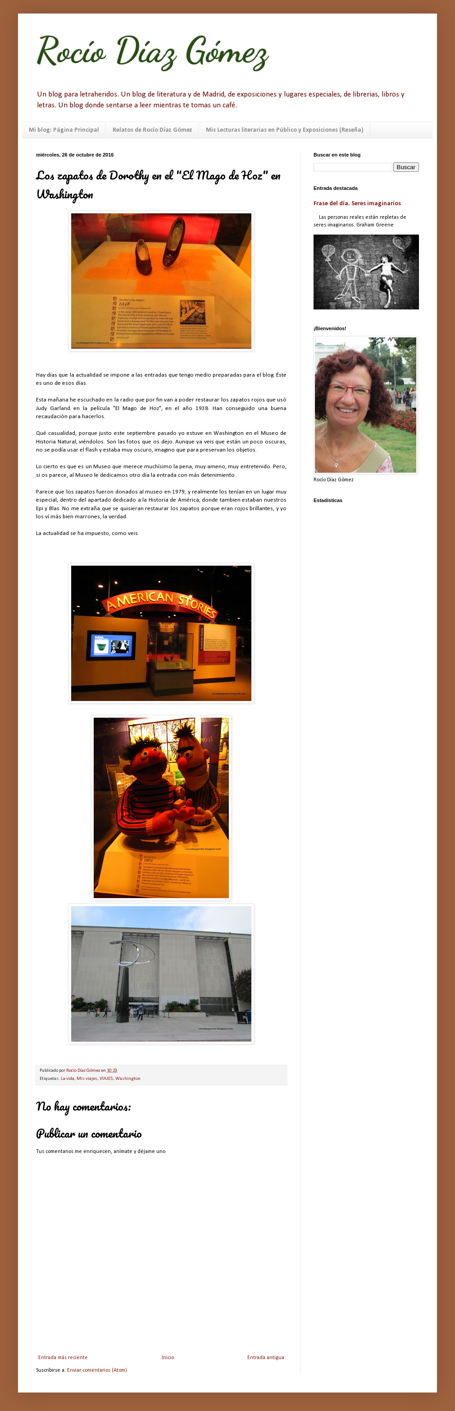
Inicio (168, 1357)
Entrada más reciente (63, 1357)
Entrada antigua (265, 1357)
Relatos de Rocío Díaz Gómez (152, 130)
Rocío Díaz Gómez (152, 49)
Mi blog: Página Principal (64, 130)
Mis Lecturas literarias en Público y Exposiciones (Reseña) (285, 130)
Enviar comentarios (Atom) (97, 1370)
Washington (128, 1078)
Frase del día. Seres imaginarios (357, 203)
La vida (67, 1078)
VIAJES (106, 1078)
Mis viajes (87, 1078)
